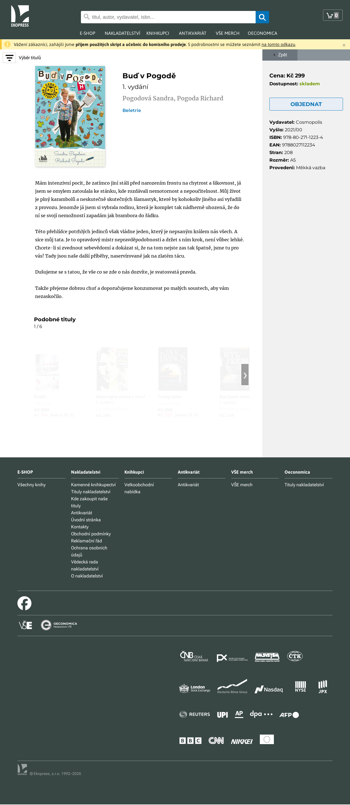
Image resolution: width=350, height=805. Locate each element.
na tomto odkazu (278, 44)
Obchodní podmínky (91, 533)
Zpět (280, 54)
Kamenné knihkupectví (93, 484)
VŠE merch (242, 484)
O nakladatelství (87, 576)
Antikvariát (81, 512)
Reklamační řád (86, 540)
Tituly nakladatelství (90, 491)
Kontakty (79, 526)
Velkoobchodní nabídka (139, 488)
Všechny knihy (31, 484)
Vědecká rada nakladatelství (85, 565)
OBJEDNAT (306, 104)
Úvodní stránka (86, 519)
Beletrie (131, 110)
